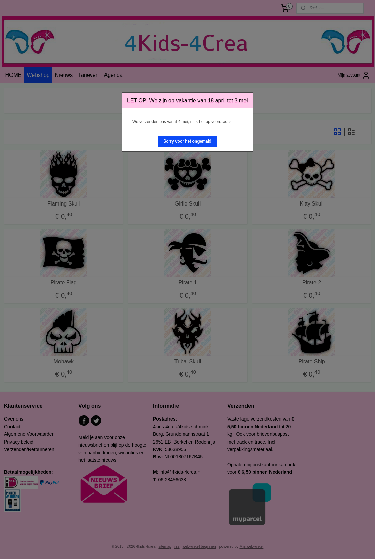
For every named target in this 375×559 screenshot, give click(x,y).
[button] (187, 141)
